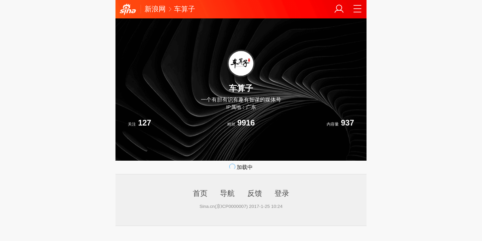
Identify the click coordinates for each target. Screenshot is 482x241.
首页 (200, 193)
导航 (227, 193)
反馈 (254, 193)
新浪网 (155, 9)
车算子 (184, 9)
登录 (281, 193)
